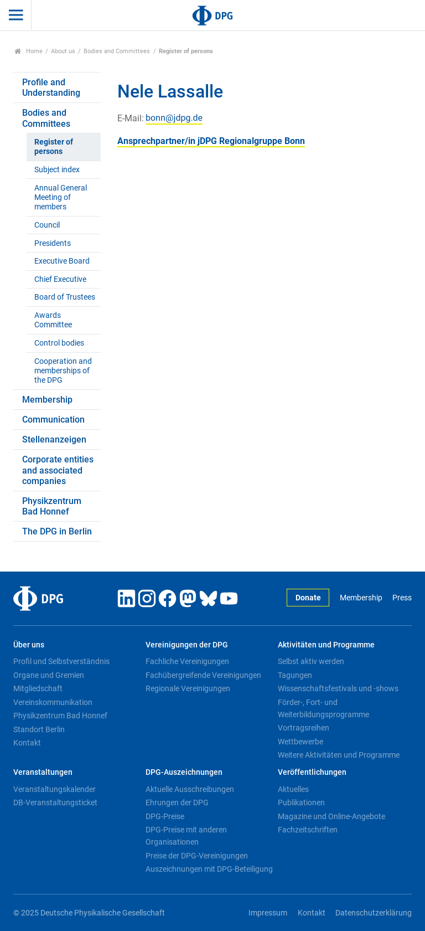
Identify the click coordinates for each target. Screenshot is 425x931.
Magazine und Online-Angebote (331, 816)
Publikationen (301, 802)
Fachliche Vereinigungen (187, 661)
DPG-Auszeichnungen (184, 772)
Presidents (52, 243)
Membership (47, 399)
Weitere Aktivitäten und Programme (339, 754)
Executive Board (62, 261)
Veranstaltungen (42, 772)
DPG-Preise (165, 816)
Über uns (28, 645)
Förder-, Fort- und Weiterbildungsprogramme (323, 708)
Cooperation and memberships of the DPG (63, 371)
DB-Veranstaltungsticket (55, 802)
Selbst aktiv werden (311, 661)
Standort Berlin (39, 729)
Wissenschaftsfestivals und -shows (338, 688)
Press (402, 598)
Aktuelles (293, 789)
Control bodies (59, 343)
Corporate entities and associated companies (58, 470)
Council (47, 225)
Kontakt (27, 742)
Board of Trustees (64, 297)
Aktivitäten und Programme (326, 645)
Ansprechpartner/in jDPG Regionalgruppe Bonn (211, 141)
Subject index (57, 169)
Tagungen (295, 675)
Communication (53, 419)
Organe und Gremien (48, 675)
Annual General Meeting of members (60, 197)
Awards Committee (53, 320)
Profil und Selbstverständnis (61, 661)
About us (63, 51)
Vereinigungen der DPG (187, 645)
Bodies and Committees (117, 51)
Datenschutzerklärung (373, 913)
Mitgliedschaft (38, 688)
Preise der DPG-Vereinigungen (197, 855)
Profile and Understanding (51, 87)
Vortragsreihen (303, 727)
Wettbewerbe (300, 741)
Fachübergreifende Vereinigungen (203, 675)
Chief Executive (60, 279)
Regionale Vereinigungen (188, 688)
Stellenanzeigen (54, 439)
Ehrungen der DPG (177, 802)
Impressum (267, 913)
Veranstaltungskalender (54, 789)
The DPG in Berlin (57, 531)
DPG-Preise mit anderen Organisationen (186, 835)
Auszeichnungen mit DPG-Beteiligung (209, 869)
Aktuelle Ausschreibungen (190, 789)
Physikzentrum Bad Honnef (51, 506)
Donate (308, 598)
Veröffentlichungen (312, 772)
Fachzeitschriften (308, 829)
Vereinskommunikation (52, 702)
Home (28, 51)
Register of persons (53, 146)
